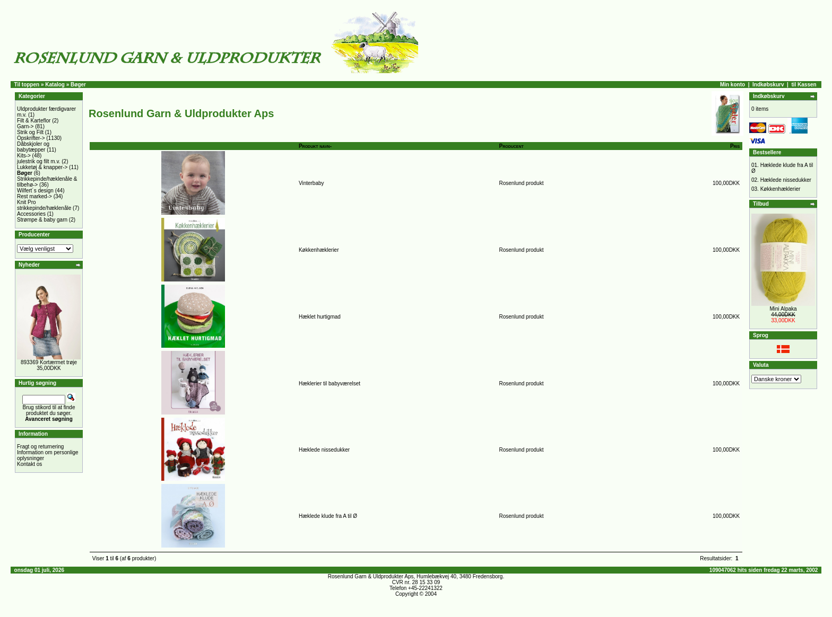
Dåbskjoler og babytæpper (33, 147)
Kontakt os (29, 464)
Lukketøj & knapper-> (42, 167)
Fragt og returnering (40, 446)
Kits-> (24, 155)
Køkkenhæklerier (319, 250)
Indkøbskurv (768, 84)
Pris (735, 146)
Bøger (78, 84)
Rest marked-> (34, 196)
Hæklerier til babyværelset (329, 383)
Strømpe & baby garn (42, 220)
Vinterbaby (311, 183)
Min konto (732, 84)
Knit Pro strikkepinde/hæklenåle (44, 205)
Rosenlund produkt (521, 183)
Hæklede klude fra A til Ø (328, 516)
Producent (511, 146)
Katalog (55, 84)
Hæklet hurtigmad (320, 317)
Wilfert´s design (35, 190)
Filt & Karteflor (33, 121)
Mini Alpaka (782, 309)
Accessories (31, 214)
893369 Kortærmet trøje (49, 362)
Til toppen (27, 84)
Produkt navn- (315, 146)
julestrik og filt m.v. (38, 161)
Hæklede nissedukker (324, 450)
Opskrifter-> (31, 138)
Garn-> (25, 126)
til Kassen (803, 84)
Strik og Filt (30, 132)
